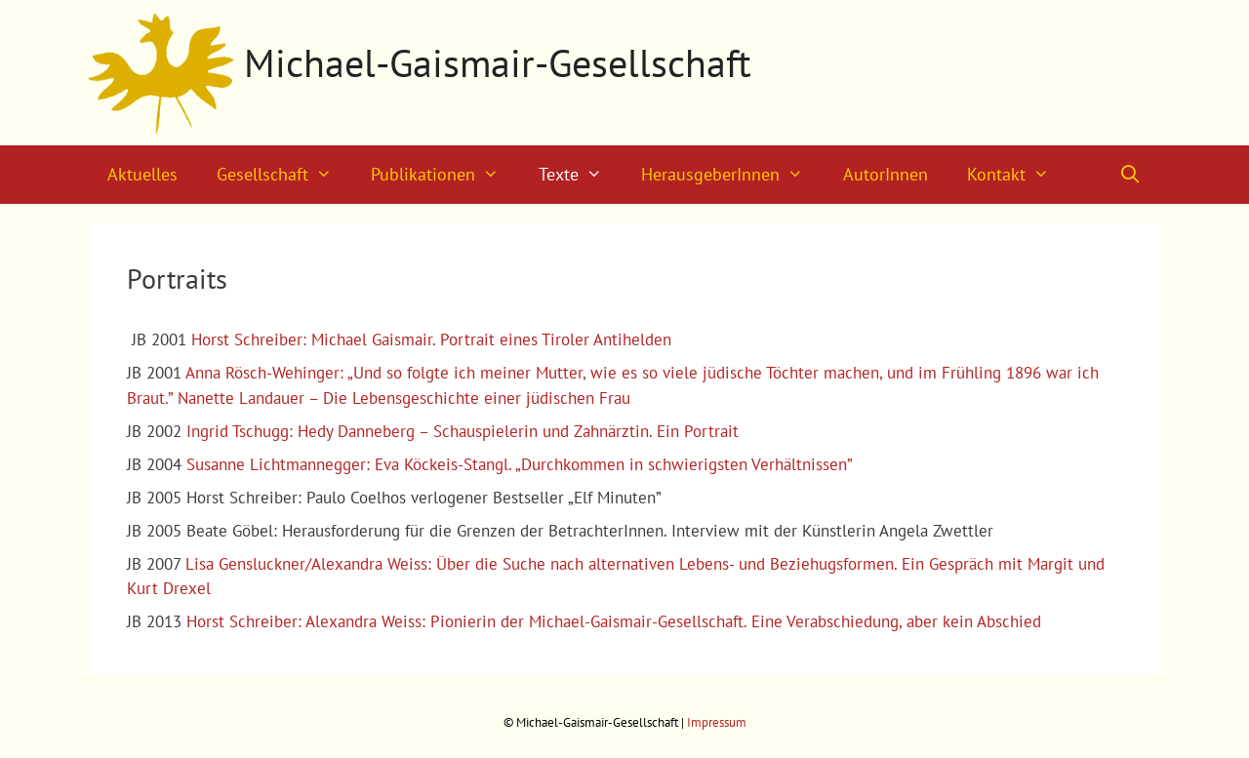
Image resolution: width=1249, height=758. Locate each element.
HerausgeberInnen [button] (732, 174)
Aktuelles (142, 174)
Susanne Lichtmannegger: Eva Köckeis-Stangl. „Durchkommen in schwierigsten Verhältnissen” (519, 464)
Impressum (716, 722)
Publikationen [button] (444, 174)
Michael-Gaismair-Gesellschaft (497, 62)
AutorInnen (885, 174)
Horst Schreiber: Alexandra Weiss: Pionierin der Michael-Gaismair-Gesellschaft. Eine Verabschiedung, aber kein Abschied (613, 621)
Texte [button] (580, 174)
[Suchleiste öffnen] (1130, 174)
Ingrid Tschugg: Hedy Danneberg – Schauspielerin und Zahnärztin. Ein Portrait (462, 431)
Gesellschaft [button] (284, 174)
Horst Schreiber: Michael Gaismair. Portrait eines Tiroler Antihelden (431, 339)
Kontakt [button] (1017, 174)
